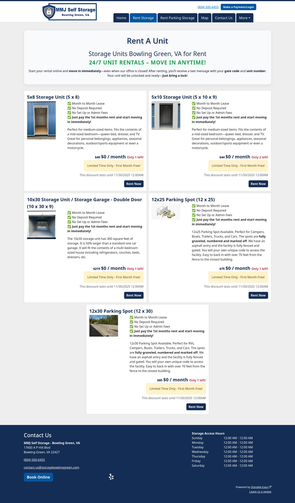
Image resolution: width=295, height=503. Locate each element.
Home (121, 17)
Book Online (38, 477)
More (243, 17)
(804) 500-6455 (208, 7)
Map (205, 17)
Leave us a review (260, 491)
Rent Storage (143, 17)
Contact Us (224, 17)
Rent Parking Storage (177, 17)
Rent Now (133, 184)
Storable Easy (261, 487)
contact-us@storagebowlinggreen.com (51, 467)
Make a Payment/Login (238, 7)
